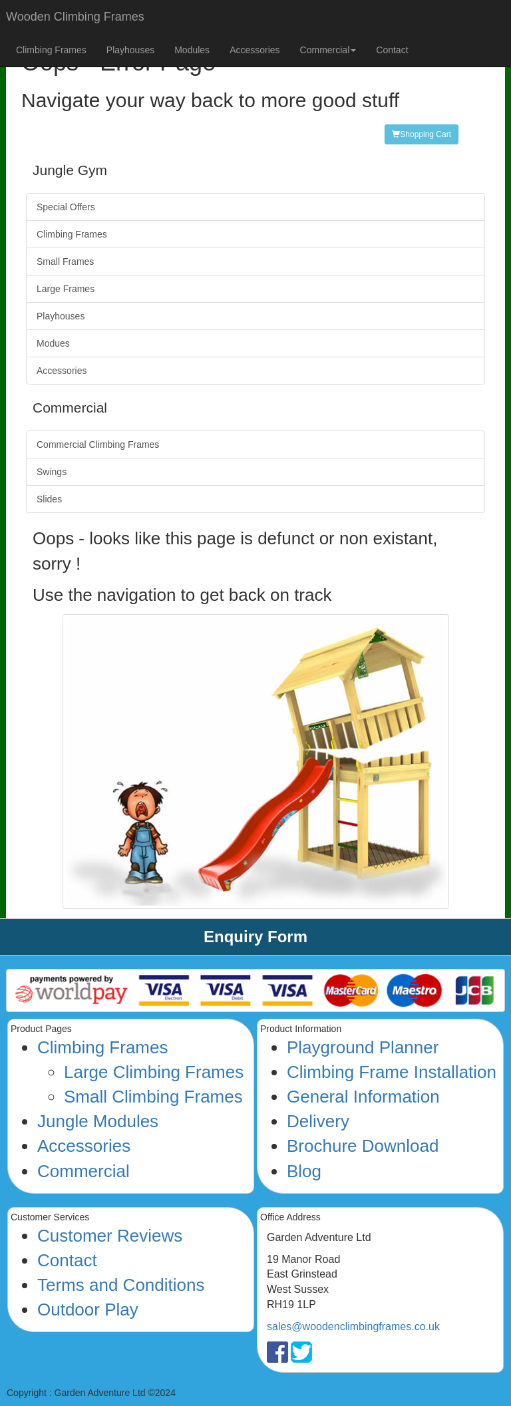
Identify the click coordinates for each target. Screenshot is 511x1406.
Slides (49, 499)
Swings (52, 471)
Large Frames (65, 288)
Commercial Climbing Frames (98, 444)
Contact (392, 50)
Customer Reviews (109, 1236)
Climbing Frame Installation (391, 1072)
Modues (53, 343)
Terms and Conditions (120, 1285)
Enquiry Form (255, 937)
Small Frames (65, 261)
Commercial (83, 1171)
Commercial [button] (328, 50)
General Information (363, 1097)
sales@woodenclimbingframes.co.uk (353, 1326)
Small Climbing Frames (153, 1097)
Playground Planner (362, 1047)
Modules (192, 50)
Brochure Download (362, 1146)
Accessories (254, 50)
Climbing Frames (51, 50)
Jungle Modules (97, 1121)
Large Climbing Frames (154, 1072)
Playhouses (130, 50)
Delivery (318, 1121)
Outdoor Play (87, 1309)
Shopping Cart (421, 134)
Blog (304, 1171)
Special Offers (66, 207)
